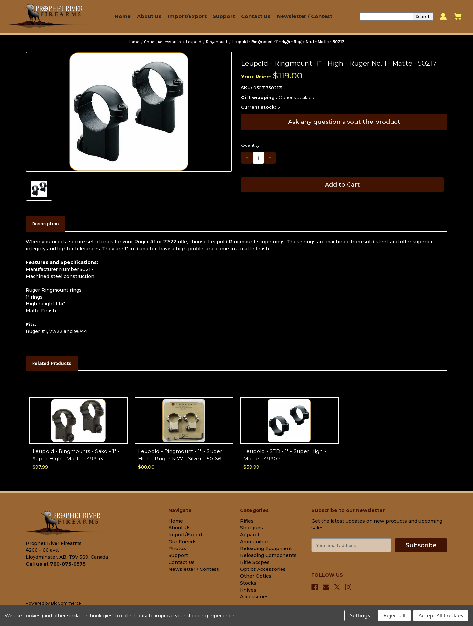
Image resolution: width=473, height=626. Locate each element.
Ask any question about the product (344, 121)
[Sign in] (443, 16)
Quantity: (250, 145)
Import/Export (187, 16)
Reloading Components (268, 555)
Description (45, 224)
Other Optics (255, 576)
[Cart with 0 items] (458, 16)
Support (224, 16)
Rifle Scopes (255, 562)
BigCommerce (66, 603)
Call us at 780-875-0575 (56, 564)
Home (123, 16)
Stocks (248, 583)
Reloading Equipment (266, 548)
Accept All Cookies (440, 615)
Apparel (249, 535)
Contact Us (256, 16)
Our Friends (183, 542)
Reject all (394, 615)
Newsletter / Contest (304, 16)
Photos (177, 548)
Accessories (254, 597)
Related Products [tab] (51, 363)
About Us (149, 16)
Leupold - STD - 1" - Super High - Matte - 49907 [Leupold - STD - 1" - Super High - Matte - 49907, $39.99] (284, 455)
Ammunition (255, 542)
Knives (248, 590)
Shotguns (251, 528)
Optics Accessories (263, 569)
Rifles (247, 521)
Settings (360, 615)
